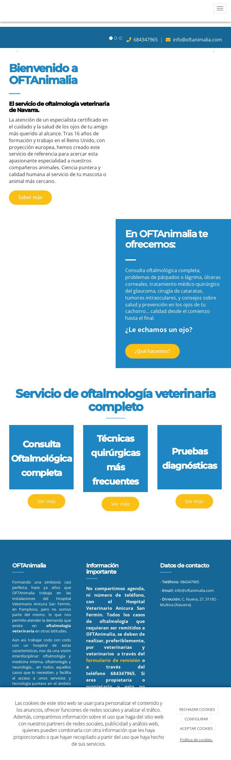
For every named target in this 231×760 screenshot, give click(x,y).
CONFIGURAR (196, 719)
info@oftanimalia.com (197, 39)
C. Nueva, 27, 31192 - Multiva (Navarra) (189, 601)
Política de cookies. (196, 739)
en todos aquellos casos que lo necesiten (41, 669)
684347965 (123, 673)
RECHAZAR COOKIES (197, 709)
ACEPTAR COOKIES (196, 728)
